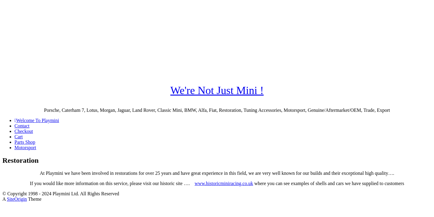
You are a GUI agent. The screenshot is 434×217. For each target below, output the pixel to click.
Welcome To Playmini (36, 120)
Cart (18, 136)
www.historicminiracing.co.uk (224, 183)
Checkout (23, 131)
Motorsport (25, 147)
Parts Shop (24, 142)
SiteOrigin (17, 199)
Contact (22, 125)
